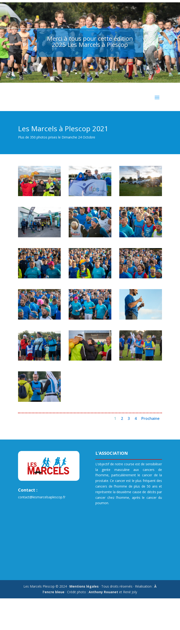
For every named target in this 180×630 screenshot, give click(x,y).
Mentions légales (84, 586)
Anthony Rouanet (103, 592)
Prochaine (150, 418)
